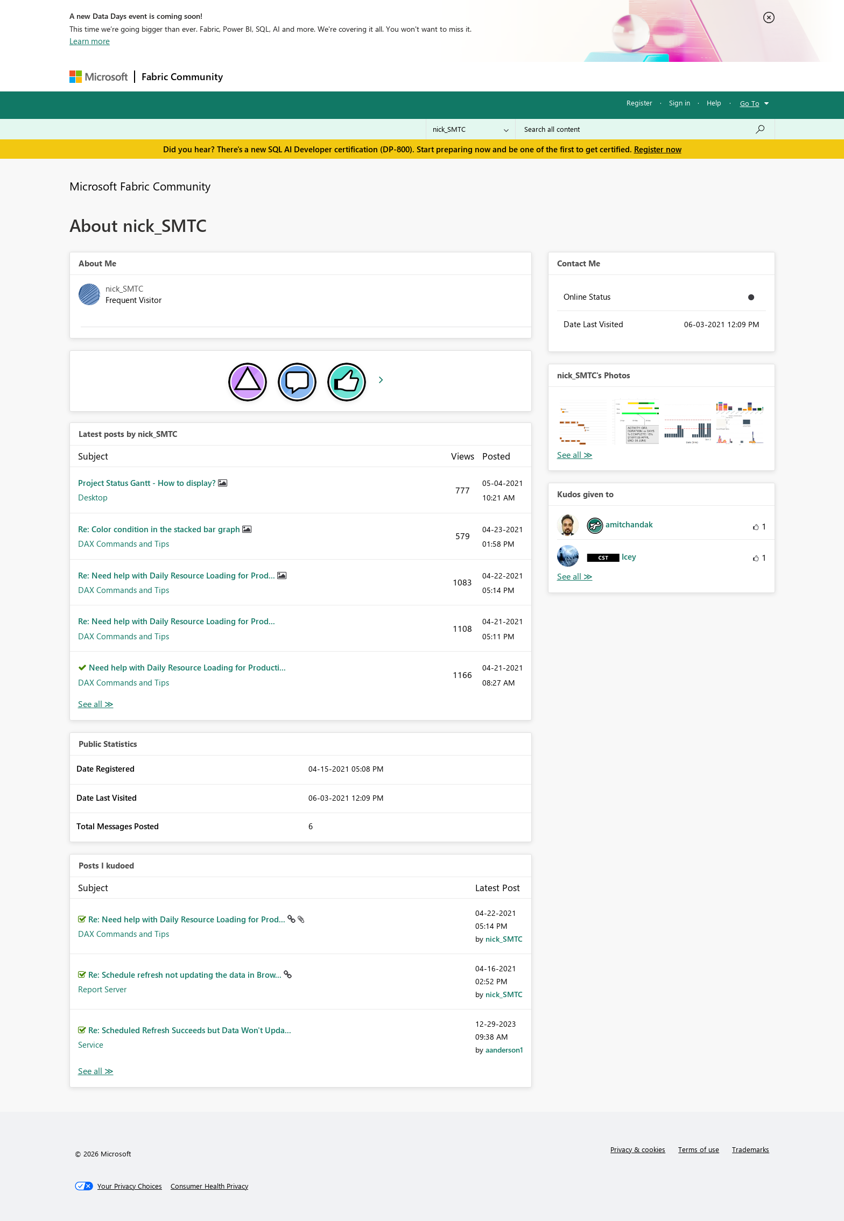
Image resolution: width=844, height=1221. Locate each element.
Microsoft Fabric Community (139, 185)
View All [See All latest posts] (96, 704)
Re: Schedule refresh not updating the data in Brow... (186, 974)
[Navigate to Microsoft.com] (98, 76)
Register (639, 102)
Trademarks (750, 1149)
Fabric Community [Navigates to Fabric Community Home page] (182, 76)
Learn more (89, 41)
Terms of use (698, 1149)
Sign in (679, 102)
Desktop (93, 497)
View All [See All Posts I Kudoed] (96, 1071)
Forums (247, 76)
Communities (387, 76)
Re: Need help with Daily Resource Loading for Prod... (177, 575)
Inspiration (294, 76)
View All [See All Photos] (575, 455)
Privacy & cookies (637, 1149)
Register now (657, 149)
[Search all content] (645, 129)
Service (90, 1044)
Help (714, 102)
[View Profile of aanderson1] (504, 1049)
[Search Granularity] (470, 129)
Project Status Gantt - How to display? (148, 482)
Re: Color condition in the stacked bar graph (160, 529)
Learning (476, 76)
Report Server (102, 989)
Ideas (338, 76)
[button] (583, 421)
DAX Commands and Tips (123, 543)
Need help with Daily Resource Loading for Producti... (187, 667)
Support (521, 76)
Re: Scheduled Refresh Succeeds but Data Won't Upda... (189, 1030)
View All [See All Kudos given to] (575, 576)
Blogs (435, 76)
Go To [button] (749, 103)
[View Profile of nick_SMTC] (504, 939)
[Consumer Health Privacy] (209, 1186)
